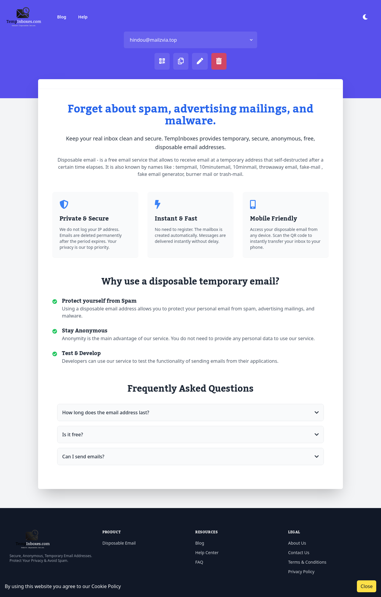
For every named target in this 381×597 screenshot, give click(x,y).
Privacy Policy (301, 571)
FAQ (199, 562)
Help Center (206, 552)
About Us (297, 543)
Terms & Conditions (307, 562)
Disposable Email (119, 543)
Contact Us (298, 552)
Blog (61, 17)
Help (83, 17)
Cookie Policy (106, 586)
